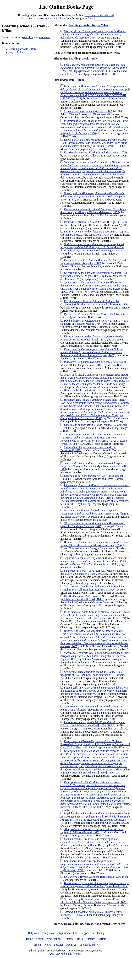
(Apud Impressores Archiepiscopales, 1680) (93, 262)
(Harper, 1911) (93, 142)
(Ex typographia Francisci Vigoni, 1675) (93, 274)
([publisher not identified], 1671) (95, 382)
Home (29, 938)
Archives (71, 944)
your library (28, 37)
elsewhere (44, 37)
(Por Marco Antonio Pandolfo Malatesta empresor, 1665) (95, 638)
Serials (102, 938)
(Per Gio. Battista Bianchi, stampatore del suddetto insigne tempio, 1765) (92, 249)
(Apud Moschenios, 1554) (95, 152)
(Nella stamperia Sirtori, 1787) (92, 196)
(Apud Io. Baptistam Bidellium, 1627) (92, 525)
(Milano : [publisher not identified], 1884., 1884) (92, 724)
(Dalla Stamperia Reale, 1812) (93, 363)
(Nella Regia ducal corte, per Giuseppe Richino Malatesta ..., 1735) (93, 211)
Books (37, 944)
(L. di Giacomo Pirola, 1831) (94, 439)
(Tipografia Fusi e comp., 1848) (91, 708)
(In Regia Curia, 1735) (89, 314)
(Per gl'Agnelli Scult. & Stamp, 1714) (95, 127)
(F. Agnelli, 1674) (95, 221)
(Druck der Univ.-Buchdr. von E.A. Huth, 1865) (93, 544)
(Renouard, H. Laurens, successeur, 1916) (95, 818)
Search (40, 938)
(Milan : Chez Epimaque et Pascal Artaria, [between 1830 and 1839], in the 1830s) (95, 794)
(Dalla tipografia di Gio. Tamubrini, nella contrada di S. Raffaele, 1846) (92, 674)
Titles (79, 938)
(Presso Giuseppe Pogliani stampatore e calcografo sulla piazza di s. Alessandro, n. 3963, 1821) (94, 494)
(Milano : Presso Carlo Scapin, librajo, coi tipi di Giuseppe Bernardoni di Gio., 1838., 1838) (95, 744)
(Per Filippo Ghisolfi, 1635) (94, 561)
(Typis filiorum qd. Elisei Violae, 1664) (94, 513)
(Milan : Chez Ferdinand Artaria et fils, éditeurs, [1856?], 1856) (95, 761)
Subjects (90, 938)
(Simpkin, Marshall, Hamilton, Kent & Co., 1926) (92, 588)
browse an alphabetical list (50, 18)
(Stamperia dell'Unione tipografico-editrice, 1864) (94, 690)
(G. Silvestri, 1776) (94, 865)
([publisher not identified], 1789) (93, 466)
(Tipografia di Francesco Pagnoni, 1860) (94, 656)
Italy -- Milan (16, 52)
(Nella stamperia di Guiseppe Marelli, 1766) (94, 322)
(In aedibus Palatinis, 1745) (94, 886)
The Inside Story (88, 944)
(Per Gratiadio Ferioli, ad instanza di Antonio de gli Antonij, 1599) (94, 303)
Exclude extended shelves (99, 15)
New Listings (54, 938)
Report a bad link (67, 933)
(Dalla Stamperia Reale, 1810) (90, 842)
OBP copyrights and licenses (65, 953)
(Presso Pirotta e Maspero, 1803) (91, 352)
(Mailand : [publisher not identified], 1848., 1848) (93, 598)
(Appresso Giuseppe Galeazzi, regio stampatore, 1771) (94, 233)
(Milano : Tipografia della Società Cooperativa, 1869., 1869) (94, 572)
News (48, 944)
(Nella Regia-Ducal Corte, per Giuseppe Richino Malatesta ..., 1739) (95, 409)
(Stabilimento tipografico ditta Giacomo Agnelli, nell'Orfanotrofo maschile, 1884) (93, 34)
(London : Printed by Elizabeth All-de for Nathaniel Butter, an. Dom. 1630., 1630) (93, 901)
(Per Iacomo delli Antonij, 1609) (94, 170)
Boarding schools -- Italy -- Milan (88, 25)
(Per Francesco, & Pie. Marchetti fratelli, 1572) (92, 338)
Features (58, 944)
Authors (68, 938)
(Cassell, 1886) (88, 111)
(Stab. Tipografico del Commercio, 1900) (94, 67)
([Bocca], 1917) (91, 831)
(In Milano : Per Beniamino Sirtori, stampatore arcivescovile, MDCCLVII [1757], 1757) (94, 287)
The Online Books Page (65, 7)
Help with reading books (41, 933)
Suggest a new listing (92, 933)
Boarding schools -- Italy (22, 48)
